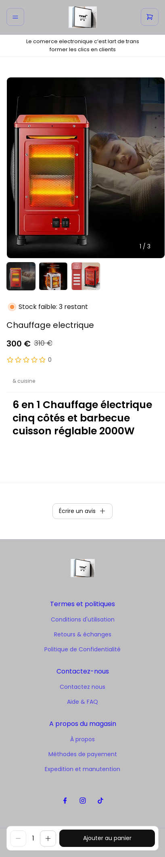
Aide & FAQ (82, 702)
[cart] (150, 17)
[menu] (15, 17)
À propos (82, 739)
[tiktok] (100, 801)
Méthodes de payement (82, 754)
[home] (83, 17)
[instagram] (82, 801)
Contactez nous (82, 687)
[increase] (48, 838)
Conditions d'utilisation (83, 619)
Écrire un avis (82, 511)
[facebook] (65, 801)
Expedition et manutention (82, 769)
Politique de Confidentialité (82, 649)
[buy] (107, 838)
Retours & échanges (82, 634)
